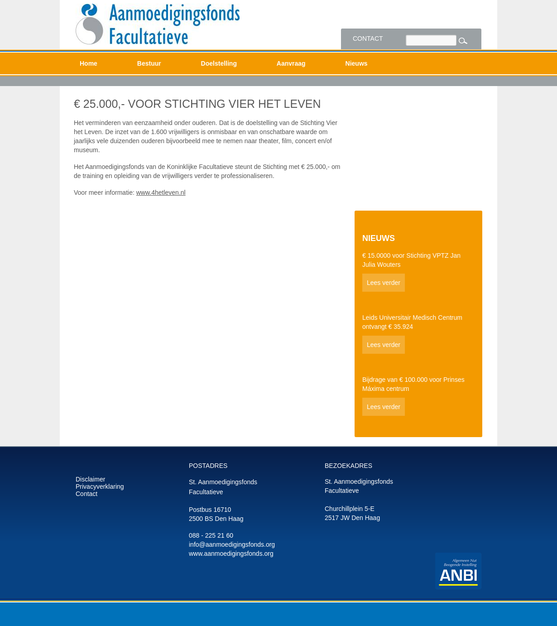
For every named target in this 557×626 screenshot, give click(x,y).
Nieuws (357, 63)
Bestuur (149, 63)
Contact (368, 38)
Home (88, 63)
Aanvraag (291, 63)
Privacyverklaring (100, 486)
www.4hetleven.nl (161, 192)
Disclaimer (90, 479)
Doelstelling (219, 63)
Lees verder (383, 282)
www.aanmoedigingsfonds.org (231, 553)
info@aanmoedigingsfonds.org (232, 544)
